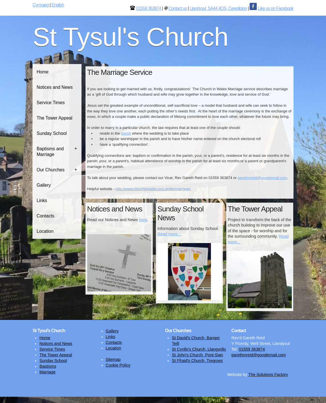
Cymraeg (40, 5)
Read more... (169, 234)
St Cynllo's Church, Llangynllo (199, 349)
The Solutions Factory (268, 374)
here (143, 219)
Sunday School (51, 133)
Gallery (43, 185)
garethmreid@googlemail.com (262, 178)
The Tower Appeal (54, 118)
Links (41, 200)
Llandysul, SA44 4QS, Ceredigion (218, 8)
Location (44, 231)
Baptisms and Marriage (50, 151)
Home (42, 71)
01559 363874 (148, 8)
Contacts (45, 215)
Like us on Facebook (276, 8)
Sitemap (113, 359)
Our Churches (50, 169)
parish (126, 133)
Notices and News (54, 87)
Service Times (50, 102)
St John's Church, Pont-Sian (197, 355)
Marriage (47, 372)
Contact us (177, 8)
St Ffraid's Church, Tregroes (197, 360)
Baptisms (47, 366)
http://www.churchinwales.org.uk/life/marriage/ (153, 189)
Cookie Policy (118, 365)
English (57, 5)
